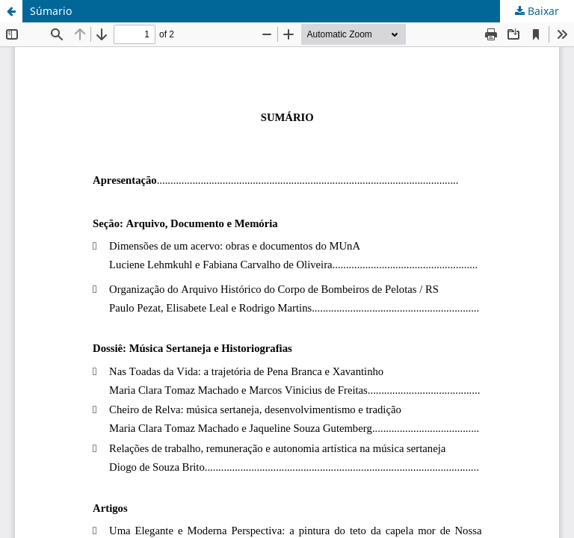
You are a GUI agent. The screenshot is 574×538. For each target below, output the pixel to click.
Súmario (51, 11)
